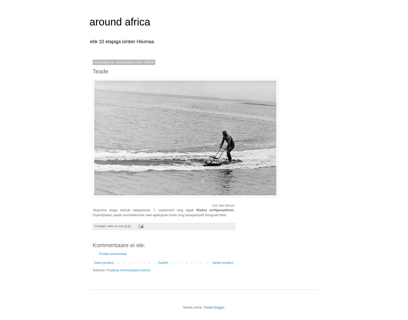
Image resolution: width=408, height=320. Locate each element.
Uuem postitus (104, 263)
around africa (120, 22)
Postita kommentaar (113, 254)
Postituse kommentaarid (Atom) (128, 270)
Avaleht (163, 263)
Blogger (219, 307)
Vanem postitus (222, 263)
